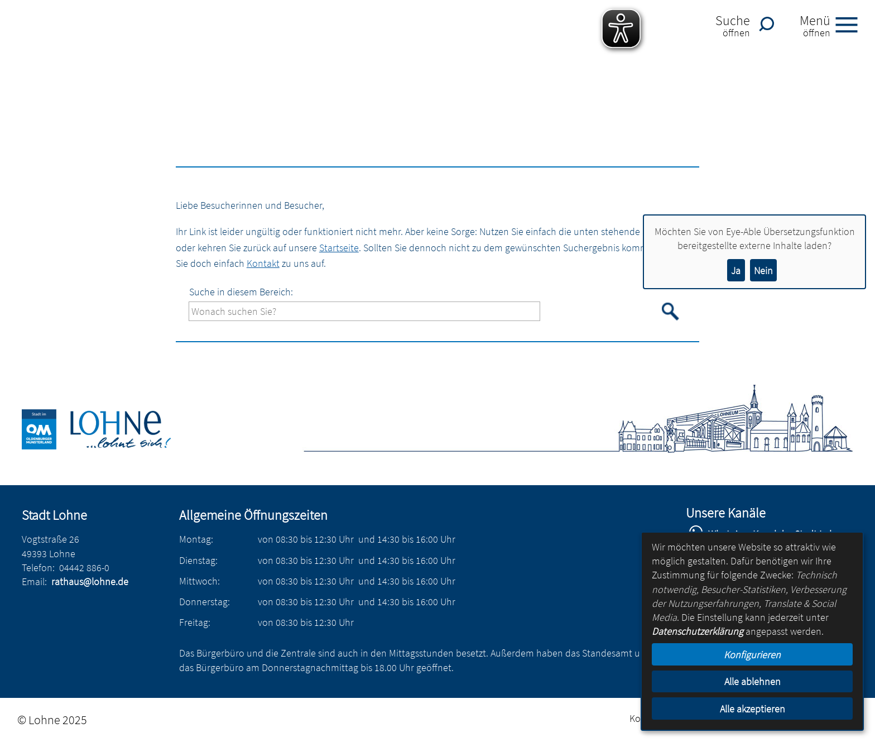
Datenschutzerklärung (697, 631)
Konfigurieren (752, 654)
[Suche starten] (671, 311)
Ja (736, 270)
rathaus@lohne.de (89, 581)
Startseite (339, 247)
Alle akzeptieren (752, 708)
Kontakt (263, 263)
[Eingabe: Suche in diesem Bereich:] (364, 311)
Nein (763, 270)
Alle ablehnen (752, 681)
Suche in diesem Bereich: (241, 291)
